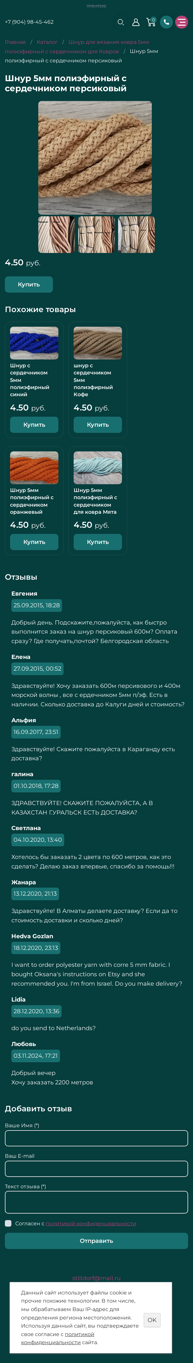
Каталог (47, 42)
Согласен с (75, 1223)
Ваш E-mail (19, 1156)
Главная (15, 42)
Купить (29, 284)
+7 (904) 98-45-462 (29, 22)
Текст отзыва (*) (25, 1186)
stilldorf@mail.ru (96, 1278)
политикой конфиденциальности (91, 1223)
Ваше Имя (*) (22, 1125)
